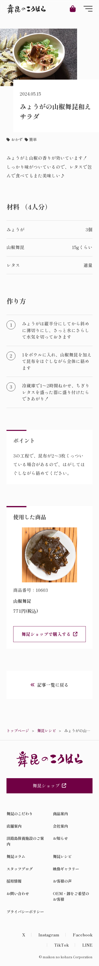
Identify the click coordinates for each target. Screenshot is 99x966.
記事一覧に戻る (53, 685)
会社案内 (60, 826)
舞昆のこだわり (19, 813)
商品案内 (60, 813)
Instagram (48, 934)
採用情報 (13, 881)
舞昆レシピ (62, 856)
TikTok (61, 945)
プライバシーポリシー (25, 911)
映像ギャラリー (66, 868)
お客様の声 (62, 881)
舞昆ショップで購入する (46, 634)
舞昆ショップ (49, 785)
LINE (87, 945)
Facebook (83, 934)
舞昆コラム (15, 856)
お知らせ (60, 838)
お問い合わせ (17, 893)
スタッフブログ (19, 868)
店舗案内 (13, 826)
